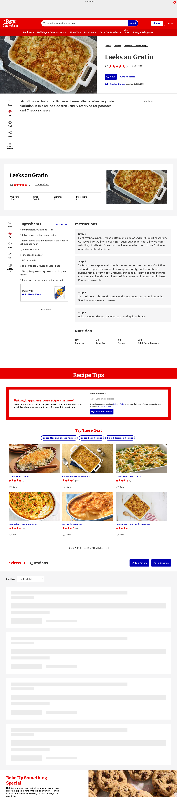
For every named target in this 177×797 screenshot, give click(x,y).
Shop (127, 32)
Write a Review (139, 563)
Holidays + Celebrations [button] (51, 32)
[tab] (15, 563)
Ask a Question (161, 563)
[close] (174, 2)
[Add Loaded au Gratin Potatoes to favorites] (10, 534)
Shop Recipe (61, 224)
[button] (10, 113)
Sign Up (157, 23)
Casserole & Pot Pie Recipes (136, 46)
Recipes (117, 46)
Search (132, 23)
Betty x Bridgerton (143, 32)
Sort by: (10, 579)
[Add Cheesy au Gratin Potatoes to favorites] (64, 487)
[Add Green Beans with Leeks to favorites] (117, 487)
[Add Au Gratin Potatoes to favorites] (64, 534)
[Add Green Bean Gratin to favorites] (10, 487)
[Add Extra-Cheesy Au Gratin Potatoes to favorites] (117, 534)
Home (108, 46)
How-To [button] (74, 32)
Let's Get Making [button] (109, 32)
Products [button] (89, 32)
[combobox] (84, 23)
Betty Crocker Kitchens (115, 84)
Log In (169, 23)
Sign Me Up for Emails (101, 411)
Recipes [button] (27, 32)
